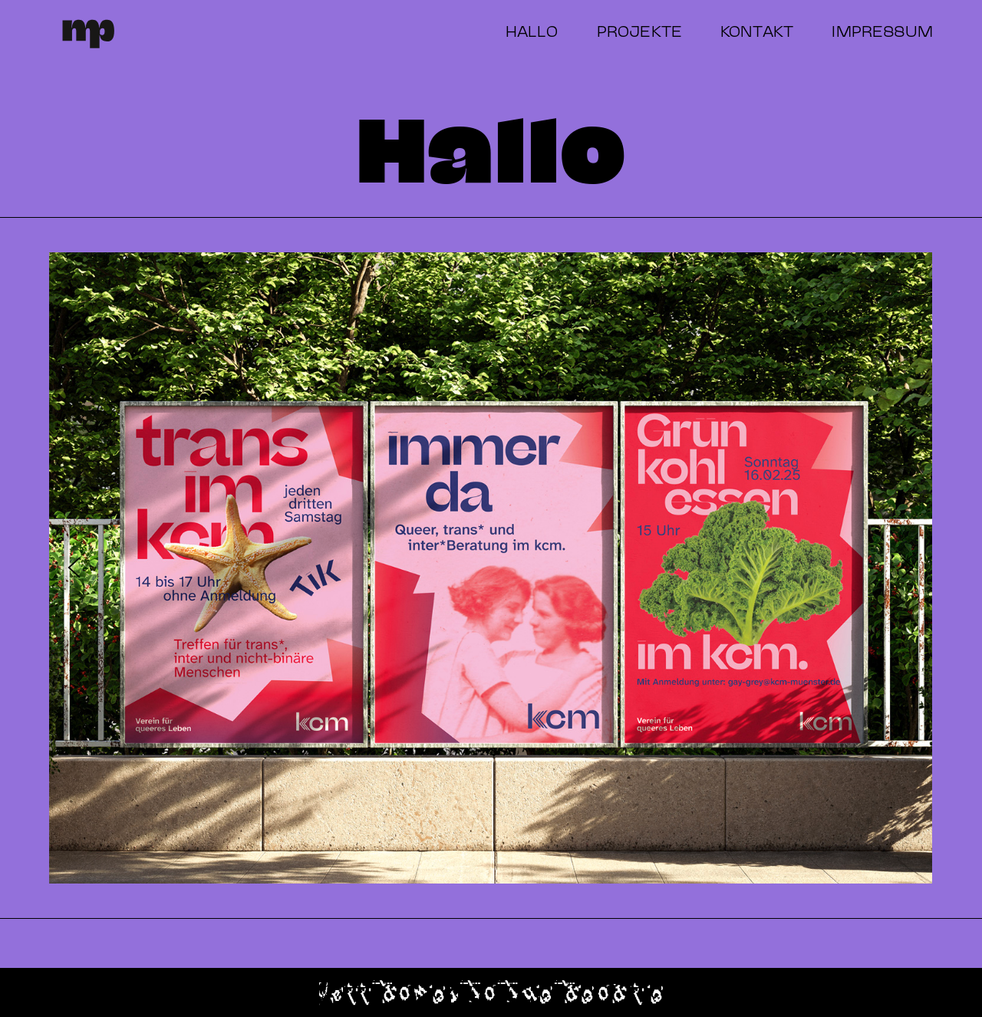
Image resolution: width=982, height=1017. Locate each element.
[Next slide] (908, 568)
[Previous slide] (74, 568)
